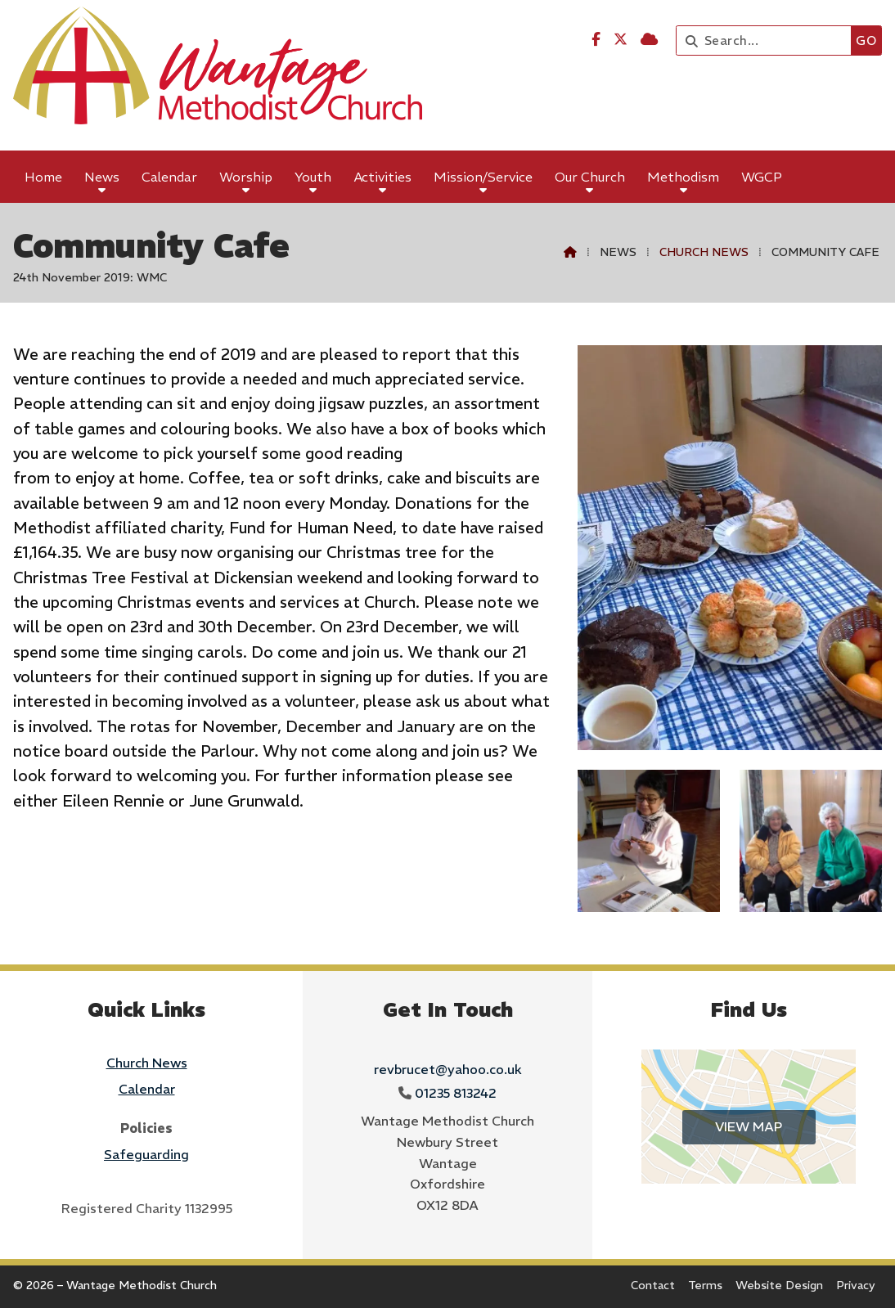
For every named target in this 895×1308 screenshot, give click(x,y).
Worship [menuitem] (245, 177)
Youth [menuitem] (313, 177)
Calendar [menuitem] (169, 177)
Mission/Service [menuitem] (483, 177)
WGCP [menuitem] (761, 177)
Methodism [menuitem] (683, 177)
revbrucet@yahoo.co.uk (448, 1069)
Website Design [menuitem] (779, 1285)
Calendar (147, 1089)
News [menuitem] (101, 177)
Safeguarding (146, 1154)
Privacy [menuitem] (855, 1285)
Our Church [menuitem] (590, 177)
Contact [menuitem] (653, 1285)
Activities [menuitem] (383, 177)
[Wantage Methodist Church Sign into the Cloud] (649, 39)
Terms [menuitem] (705, 1285)
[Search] (768, 40)
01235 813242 (456, 1093)
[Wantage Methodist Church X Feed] (620, 39)
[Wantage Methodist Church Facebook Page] (595, 39)
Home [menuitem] (43, 177)
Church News (704, 252)
